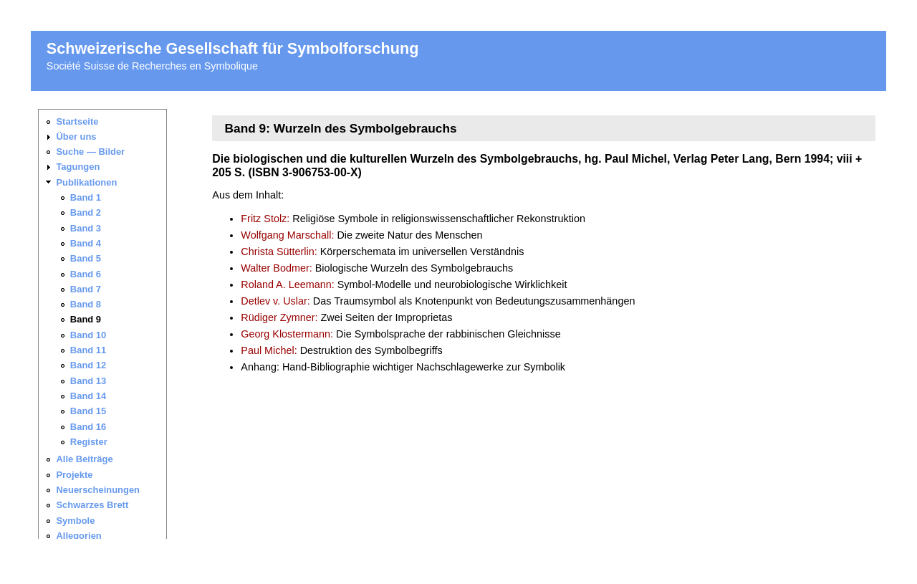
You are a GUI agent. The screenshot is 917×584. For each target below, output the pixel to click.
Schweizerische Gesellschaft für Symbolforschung (233, 48)
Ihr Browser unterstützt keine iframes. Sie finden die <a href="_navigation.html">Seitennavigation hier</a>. (108, 324)
